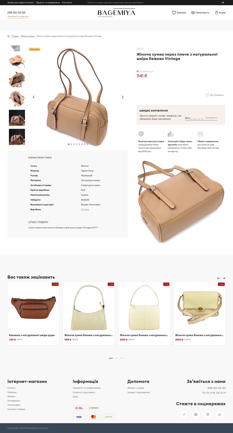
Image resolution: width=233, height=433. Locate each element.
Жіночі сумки (27, 36)
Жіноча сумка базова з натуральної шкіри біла (88, 335)
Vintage (84, 213)
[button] (33, 97)
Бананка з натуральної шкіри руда (32, 335)
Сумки (15, 36)
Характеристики (40, 157)
